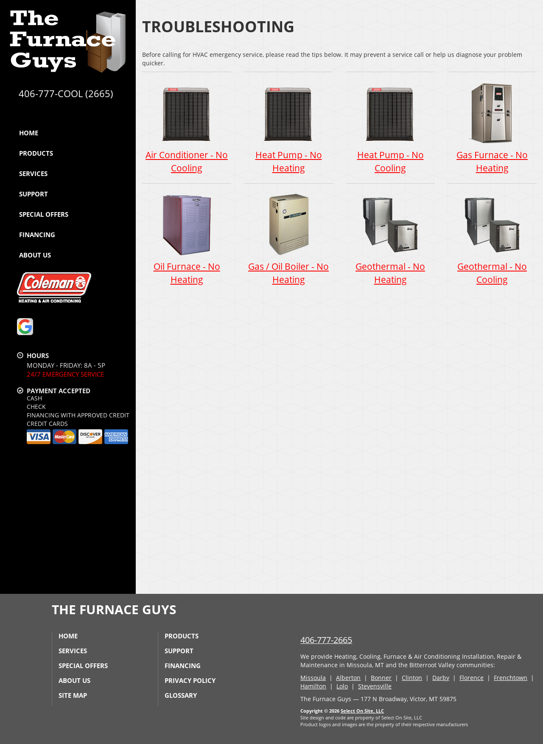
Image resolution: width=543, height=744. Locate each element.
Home (28, 133)
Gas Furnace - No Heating (492, 127)
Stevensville (375, 686)
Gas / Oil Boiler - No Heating (288, 238)
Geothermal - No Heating (390, 238)
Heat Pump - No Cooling (390, 127)
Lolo (342, 686)
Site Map (73, 695)
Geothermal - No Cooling (492, 238)
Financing (37, 234)
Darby (440, 678)
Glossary (181, 695)
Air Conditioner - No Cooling (186, 127)
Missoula (313, 678)
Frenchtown (510, 678)
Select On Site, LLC (362, 711)
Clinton (412, 678)
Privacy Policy (190, 680)
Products (36, 153)
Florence (471, 678)
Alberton (348, 678)
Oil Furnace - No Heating (186, 238)
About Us (35, 255)
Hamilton (313, 686)
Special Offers (43, 214)
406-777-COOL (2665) (66, 93)
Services (33, 173)
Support (33, 194)
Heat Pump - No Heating (288, 127)
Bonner (381, 678)
